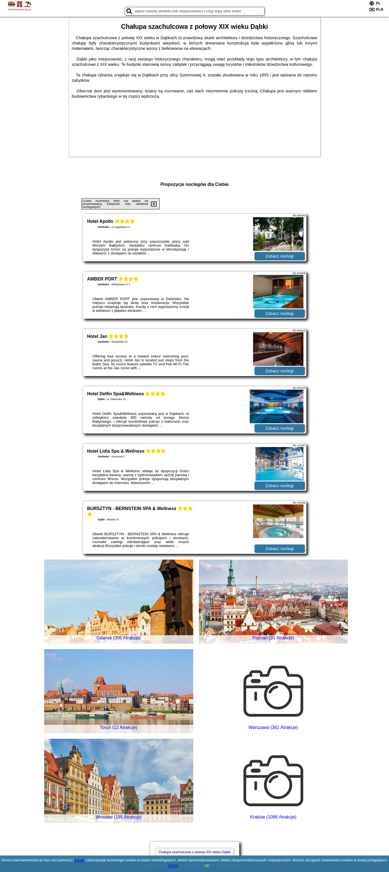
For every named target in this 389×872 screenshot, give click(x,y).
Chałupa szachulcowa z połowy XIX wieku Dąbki (194, 852)
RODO (173, 866)
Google (79, 860)
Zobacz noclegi (279, 256)
